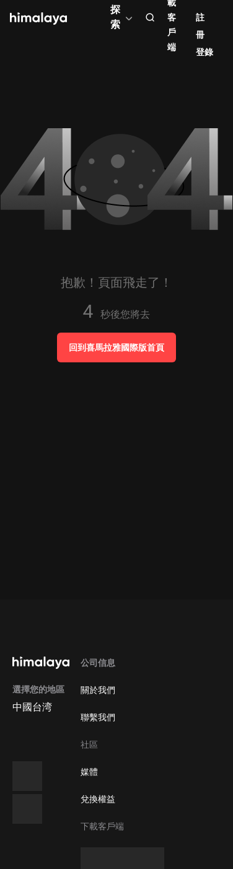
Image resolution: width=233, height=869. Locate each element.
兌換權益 (98, 799)
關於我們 (98, 690)
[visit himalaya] (38, 18)
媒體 (89, 772)
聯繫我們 (98, 717)
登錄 (204, 52)
